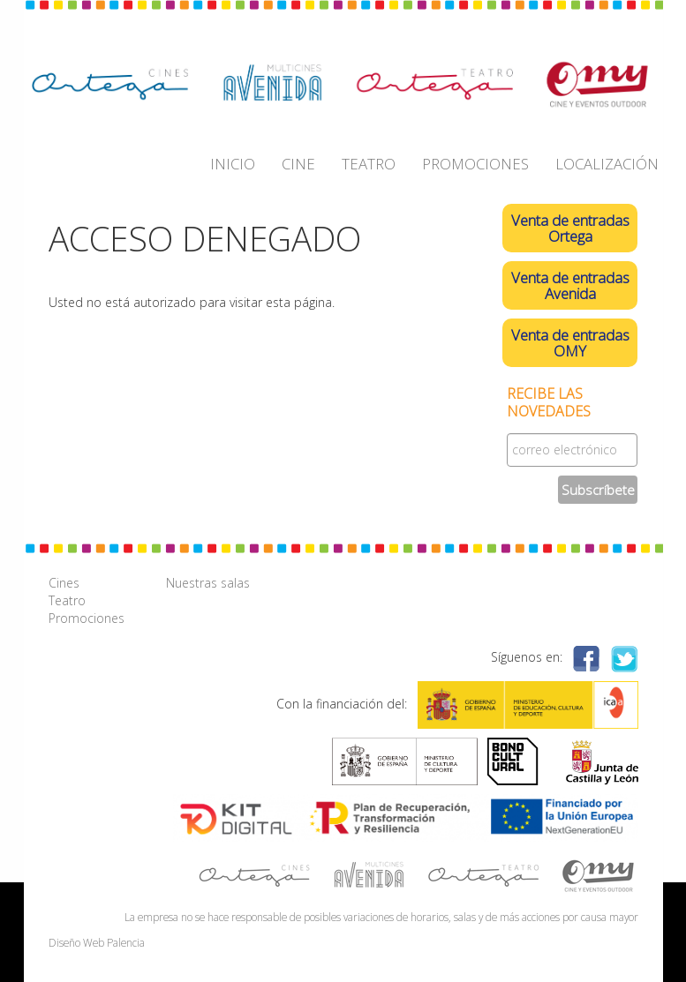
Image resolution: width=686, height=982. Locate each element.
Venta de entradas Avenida (570, 285)
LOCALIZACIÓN (607, 164)
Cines (64, 582)
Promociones (86, 618)
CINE (298, 164)
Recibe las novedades (549, 403)
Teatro (67, 600)
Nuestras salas (208, 582)
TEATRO (369, 164)
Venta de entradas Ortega (570, 228)
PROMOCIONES (475, 164)
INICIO (232, 164)
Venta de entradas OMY (570, 343)
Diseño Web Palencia (97, 942)
